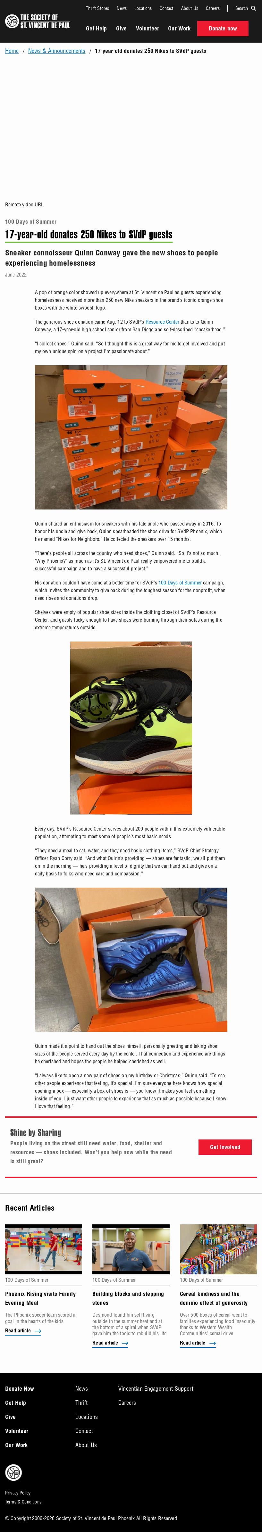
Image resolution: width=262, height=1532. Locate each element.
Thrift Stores (97, 8)
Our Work (179, 29)
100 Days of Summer (30, 222)
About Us (189, 8)
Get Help (96, 29)
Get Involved (225, 1148)
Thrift (81, 1402)
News (122, 8)
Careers (213, 8)
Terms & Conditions (23, 1502)
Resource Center (162, 322)
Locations (143, 8)
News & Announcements (57, 51)
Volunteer (147, 29)
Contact (166, 8)
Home (12, 51)
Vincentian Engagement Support (155, 1388)
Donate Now (19, 1389)
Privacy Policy (17, 1493)
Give (121, 29)
